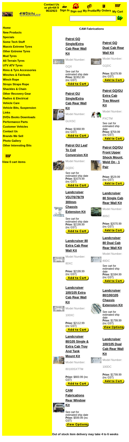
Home (7, 27)
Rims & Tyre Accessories (19, 70)
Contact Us (10, 131)
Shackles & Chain (14, 88)
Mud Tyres (10, 56)
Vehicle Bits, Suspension (19, 107)
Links (6, 112)
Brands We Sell (13, 136)
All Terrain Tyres (14, 60)
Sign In (65, 9)
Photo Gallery (12, 140)
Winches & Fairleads (16, 74)
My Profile (90, 9)
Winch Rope (11, 79)
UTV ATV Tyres (13, 65)
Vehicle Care (11, 103)
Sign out (76, 10)
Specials (8, 37)
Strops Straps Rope (16, 84)
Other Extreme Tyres (16, 51)
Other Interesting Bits (17, 145)
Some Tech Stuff (14, 41)
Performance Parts (15, 121)
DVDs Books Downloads (19, 117)
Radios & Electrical (15, 98)
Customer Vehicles (15, 126)
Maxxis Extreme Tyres (17, 46)
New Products (12, 32)
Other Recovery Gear (17, 93)
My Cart (118, 10)
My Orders (104, 9)
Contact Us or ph (51, 7)
